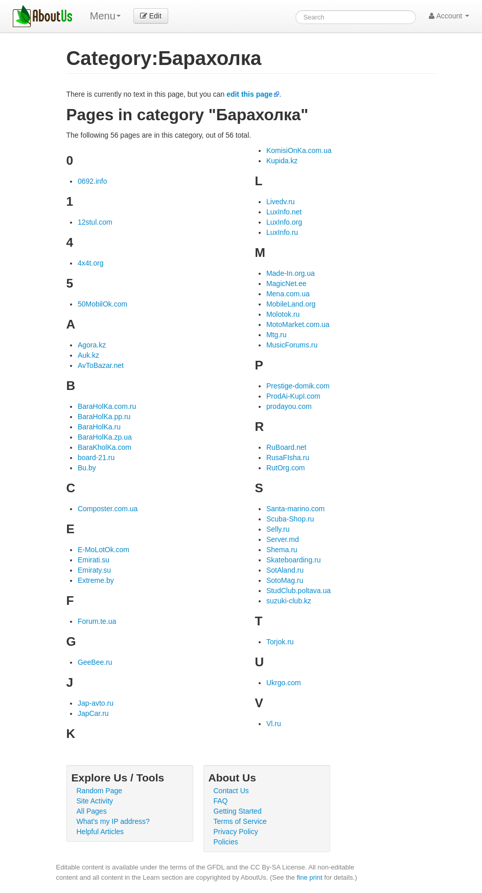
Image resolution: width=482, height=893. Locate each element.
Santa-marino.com (295, 509)
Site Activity (95, 801)
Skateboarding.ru (293, 560)
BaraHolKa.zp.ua (105, 437)
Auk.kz (88, 355)
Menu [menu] (105, 15)
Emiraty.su (94, 570)
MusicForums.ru (291, 345)
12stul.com (95, 222)
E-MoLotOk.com (103, 550)
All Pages (92, 811)
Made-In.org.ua (290, 273)
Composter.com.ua (108, 509)
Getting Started (238, 811)
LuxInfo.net (284, 212)
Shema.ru (281, 550)
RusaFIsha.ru (287, 457)
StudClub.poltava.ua (298, 590)
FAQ (221, 801)
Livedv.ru (280, 202)
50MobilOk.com (102, 304)
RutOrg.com (285, 468)
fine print (310, 877)
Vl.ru (273, 724)
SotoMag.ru (284, 580)
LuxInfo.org (284, 222)
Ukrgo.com (283, 683)
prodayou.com (289, 406)
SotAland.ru (285, 570)
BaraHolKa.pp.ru (104, 416)
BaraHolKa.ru (99, 427)
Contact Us (231, 791)
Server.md (282, 539)
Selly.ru (278, 529)
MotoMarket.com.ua (298, 324)
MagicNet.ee (286, 283)
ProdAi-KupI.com (293, 396)
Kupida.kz (281, 161)
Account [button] (449, 16)
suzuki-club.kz (288, 601)
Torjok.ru (280, 642)
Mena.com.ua (288, 294)
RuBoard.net (286, 447)
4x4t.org (91, 263)
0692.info (92, 181)
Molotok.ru (283, 314)
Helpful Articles (100, 831)
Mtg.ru (276, 335)
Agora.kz (92, 345)
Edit (151, 16)
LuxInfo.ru (282, 232)
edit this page (249, 94)
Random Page (100, 791)
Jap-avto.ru (95, 703)
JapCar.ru (93, 713)
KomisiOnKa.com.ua (299, 150)
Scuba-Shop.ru (290, 519)
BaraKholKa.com (104, 447)
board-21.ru (96, 457)
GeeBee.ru (95, 662)
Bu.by (87, 468)
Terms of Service (240, 821)
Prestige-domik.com (298, 386)
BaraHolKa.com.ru (107, 406)
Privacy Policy (236, 831)
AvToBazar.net (101, 365)
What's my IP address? (113, 821)
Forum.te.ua (97, 621)
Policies (226, 842)
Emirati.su (93, 560)
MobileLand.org (291, 304)
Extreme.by (96, 580)
